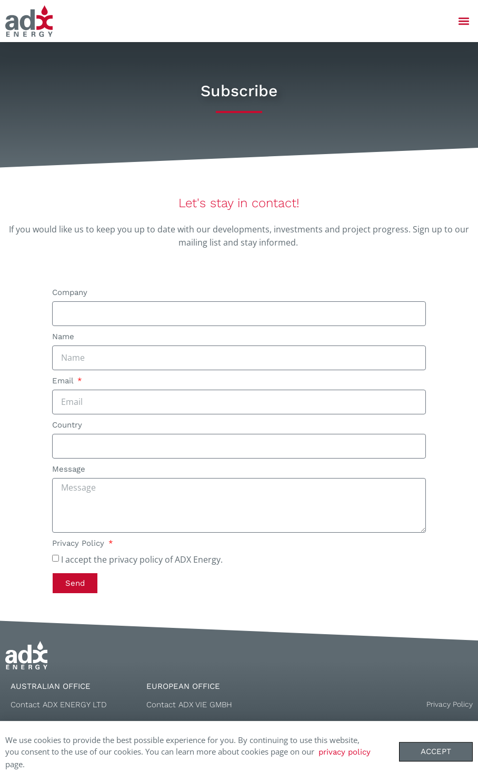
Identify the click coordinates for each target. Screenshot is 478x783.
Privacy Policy (79, 544)
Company (69, 293)
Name (63, 337)
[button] (464, 21)
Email (64, 381)
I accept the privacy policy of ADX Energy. (142, 559)
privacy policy (344, 753)
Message (68, 469)
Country (67, 425)
